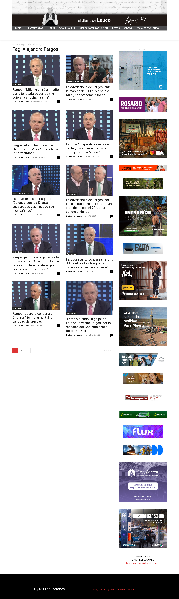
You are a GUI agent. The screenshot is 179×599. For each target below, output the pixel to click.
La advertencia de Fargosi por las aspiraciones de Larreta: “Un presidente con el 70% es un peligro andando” (89, 206)
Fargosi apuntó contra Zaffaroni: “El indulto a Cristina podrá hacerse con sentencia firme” (89, 263)
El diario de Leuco (20, 101)
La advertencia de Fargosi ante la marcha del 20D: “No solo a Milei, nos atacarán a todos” (88, 91)
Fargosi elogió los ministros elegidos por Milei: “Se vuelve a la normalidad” (35, 149)
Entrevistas (17, 84)
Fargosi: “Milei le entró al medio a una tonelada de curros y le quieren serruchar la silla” (35, 93)
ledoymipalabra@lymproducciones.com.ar (113, 589)
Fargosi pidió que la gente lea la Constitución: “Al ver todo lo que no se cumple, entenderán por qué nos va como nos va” (35, 263)
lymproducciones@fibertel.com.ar (143, 563)
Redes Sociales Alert (75, 82)
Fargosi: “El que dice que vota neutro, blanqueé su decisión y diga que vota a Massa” (88, 148)
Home (15, 44)
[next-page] (47, 350)
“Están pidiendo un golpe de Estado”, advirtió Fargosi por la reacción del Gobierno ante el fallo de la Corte (88, 325)
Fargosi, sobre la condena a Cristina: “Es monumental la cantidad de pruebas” (32, 317)
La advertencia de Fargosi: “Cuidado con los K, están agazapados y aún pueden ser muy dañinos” (33, 204)
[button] (163, 36)
